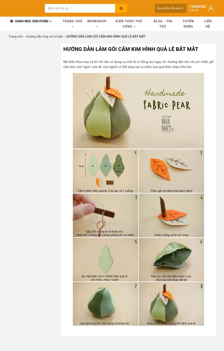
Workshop (97, 23)
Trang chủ (72, 23)
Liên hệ (208, 23)
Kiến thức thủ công (129, 23)
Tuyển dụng (188, 23)
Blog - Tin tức (163, 23)
